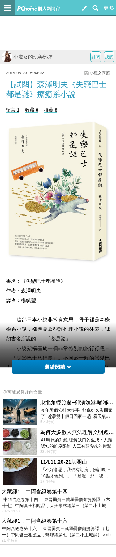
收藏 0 (31, 109)
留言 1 (12, 109)
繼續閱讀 (58, 367)
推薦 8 (51, 109)
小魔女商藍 (100, 73)
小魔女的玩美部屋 (27, 56)
